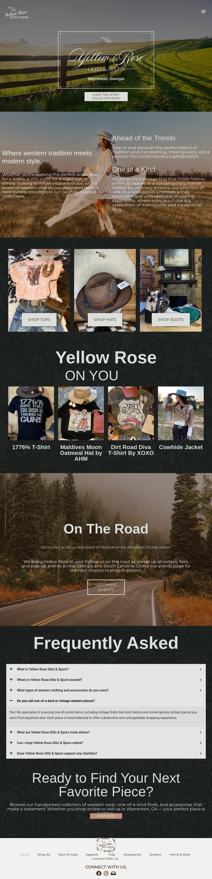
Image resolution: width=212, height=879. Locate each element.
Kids (111, 854)
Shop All (43, 854)
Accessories (132, 854)
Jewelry (155, 854)
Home (24, 854)
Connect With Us (106, 859)
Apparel (93, 855)
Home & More (181, 855)
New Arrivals (68, 854)
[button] (203, 11)
